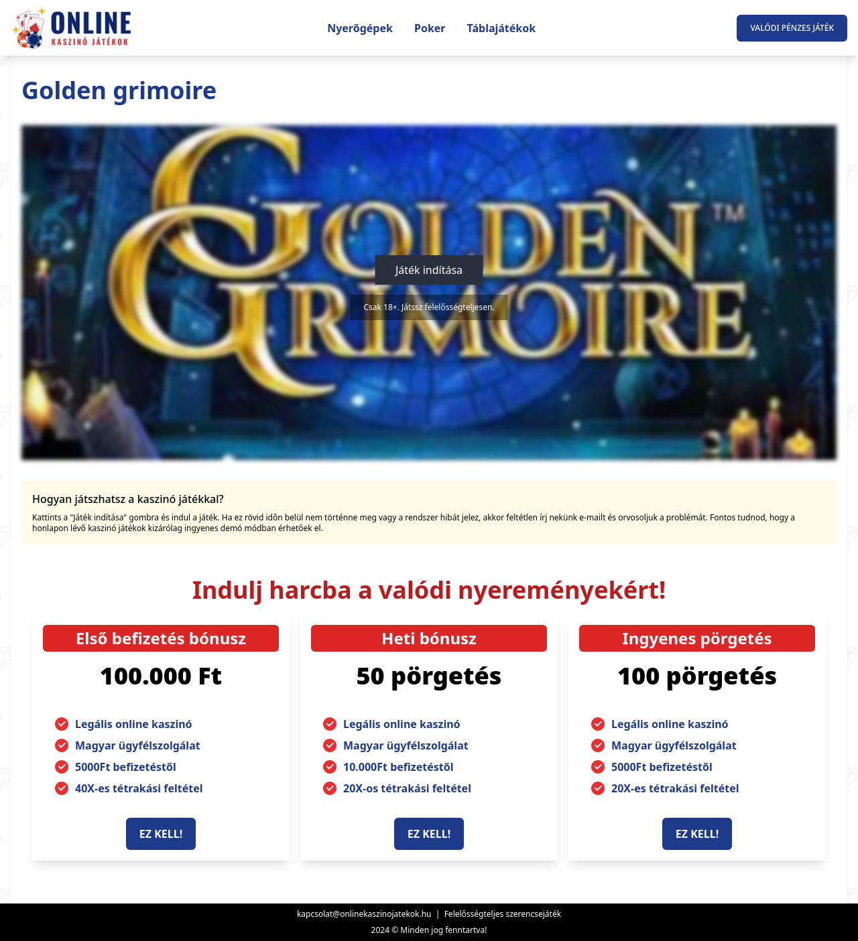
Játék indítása (429, 270)
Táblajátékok (501, 28)
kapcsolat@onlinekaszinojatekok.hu (364, 914)
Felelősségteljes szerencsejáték (502, 914)
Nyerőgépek (360, 28)
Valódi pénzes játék (792, 27)
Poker (430, 28)
